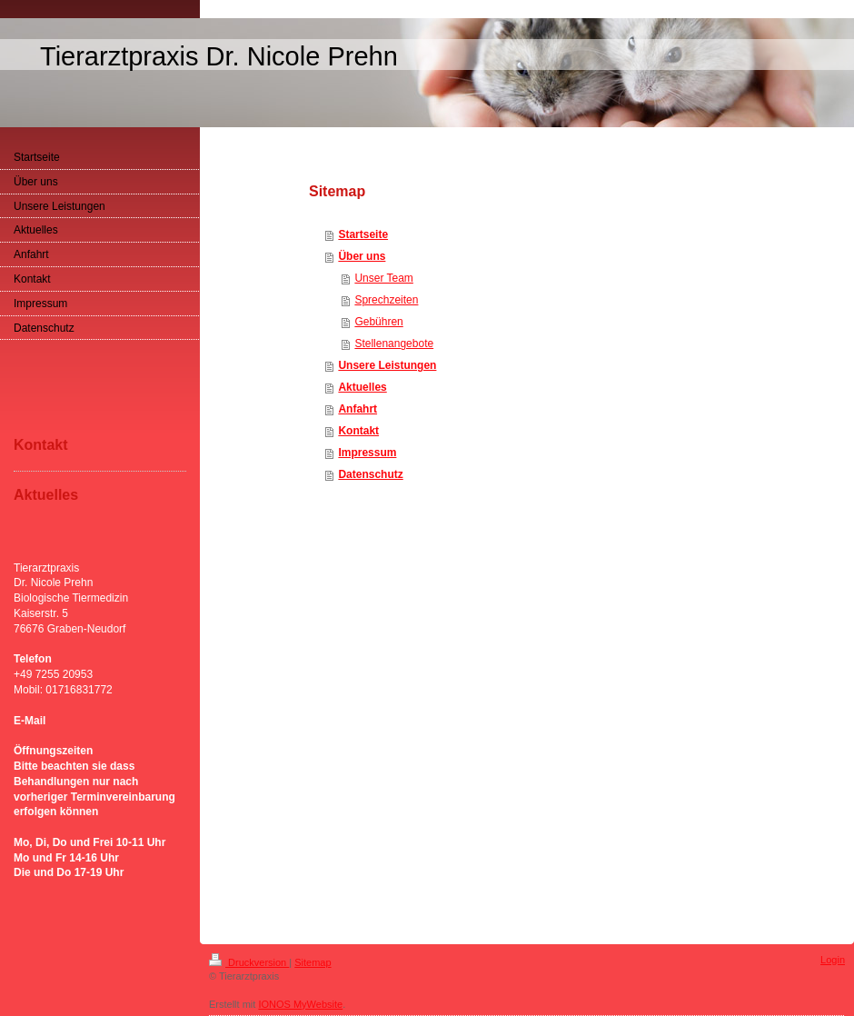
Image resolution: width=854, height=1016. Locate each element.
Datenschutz (370, 474)
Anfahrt (357, 409)
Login (832, 959)
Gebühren (378, 321)
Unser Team (383, 278)
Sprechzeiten (386, 300)
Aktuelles (362, 387)
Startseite (363, 234)
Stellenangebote (393, 343)
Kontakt (358, 430)
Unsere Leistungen (387, 365)
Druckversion (249, 962)
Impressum (367, 452)
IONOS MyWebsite (300, 1004)
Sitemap (312, 962)
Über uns (361, 256)
